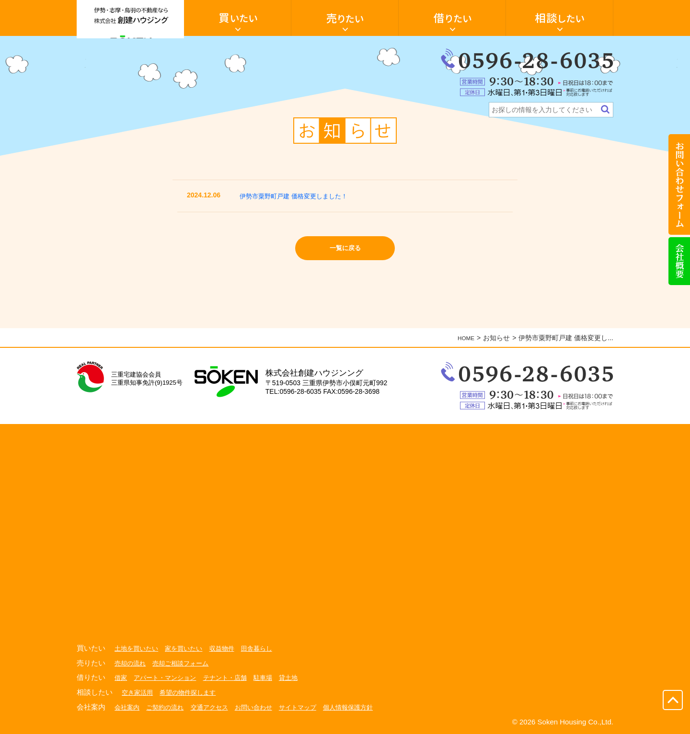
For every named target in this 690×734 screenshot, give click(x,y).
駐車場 (273, 677)
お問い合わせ (262, 707)
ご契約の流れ (168, 707)
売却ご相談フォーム (185, 663)
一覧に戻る (345, 250)
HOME (464, 338)
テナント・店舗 (232, 677)
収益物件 (229, 648)
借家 (121, 677)
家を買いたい (188, 648)
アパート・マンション (168, 677)
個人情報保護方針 (363, 707)
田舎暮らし (266, 648)
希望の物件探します (192, 692)
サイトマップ (309, 707)
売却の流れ (131, 663)
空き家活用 (138, 692)
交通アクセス (216, 707)
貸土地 (299, 677)
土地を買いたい (138, 648)
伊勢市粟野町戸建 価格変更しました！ (302, 196)
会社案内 (128, 707)
